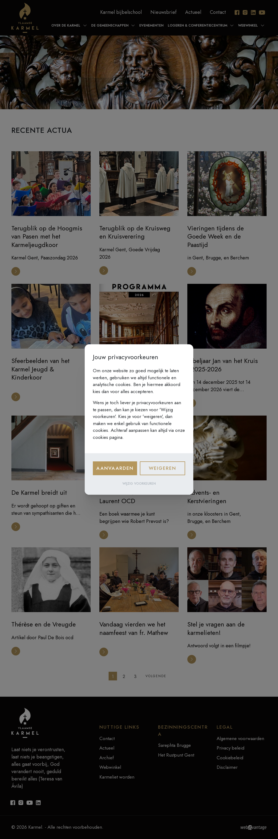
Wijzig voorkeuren (139, 483)
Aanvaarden (115, 468)
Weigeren (162, 468)
